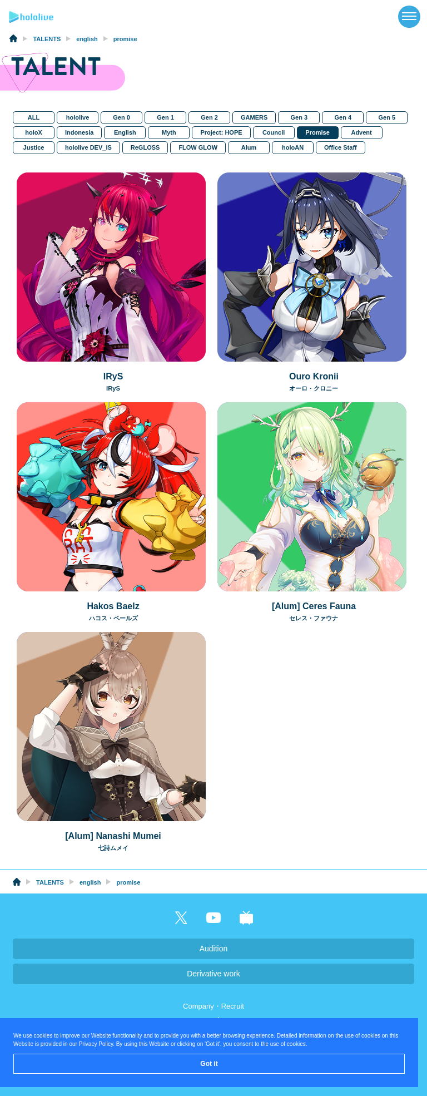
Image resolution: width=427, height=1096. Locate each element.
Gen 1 (165, 117)
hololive (77, 117)
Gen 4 (342, 117)
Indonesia (79, 132)
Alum (249, 147)
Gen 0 (121, 117)
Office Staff (340, 147)
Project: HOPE (221, 132)
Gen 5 (386, 117)
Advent (361, 132)
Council (273, 132)
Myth (169, 132)
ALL (33, 117)
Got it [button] (208, 1064)
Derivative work (213, 973)
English (125, 132)
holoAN (293, 147)
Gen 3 (298, 117)
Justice (33, 147)
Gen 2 (209, 117)
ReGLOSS (145, 147)
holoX (33, 132)
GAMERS (254, 117)
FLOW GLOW (197, 147)
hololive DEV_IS (88, 147)
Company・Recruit (213, 1006)
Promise (317, 132)
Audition (214, 948)
